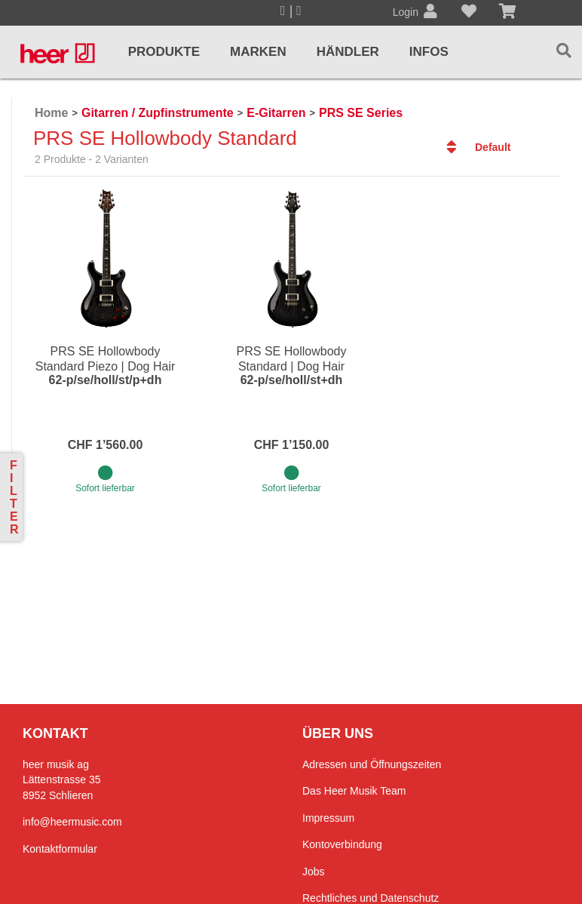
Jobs (313, 872)
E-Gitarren (276, 112)
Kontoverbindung (342, 844)
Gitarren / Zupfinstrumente (157, 112)
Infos (429, 52)
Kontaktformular (60, 849)
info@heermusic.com (72, 822)
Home (51, 112)
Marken (258, 52)
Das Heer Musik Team (354, 791)
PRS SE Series (361, 112)
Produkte (164, 52)
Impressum (328, 818)
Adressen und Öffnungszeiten (371, 764)
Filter (14, 497)
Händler (348, 52)
